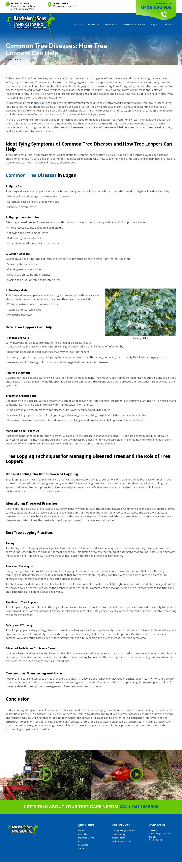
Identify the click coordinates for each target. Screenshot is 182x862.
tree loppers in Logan (38, 103)
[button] (111, 24)
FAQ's (154, 24)
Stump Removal (119, 837)
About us (93, 24)
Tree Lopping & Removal (123, 830)
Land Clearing (118, 834)
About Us (82, 834)
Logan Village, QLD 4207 (160, 832)
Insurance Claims (86, 837)
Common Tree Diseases (31, 175)
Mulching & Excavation (122, 841)
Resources (83, 844)
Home (78, 24)
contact (168, 24)
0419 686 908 (156, 7)
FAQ (80, 841)
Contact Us (83, 848)
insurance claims (134, 24)
